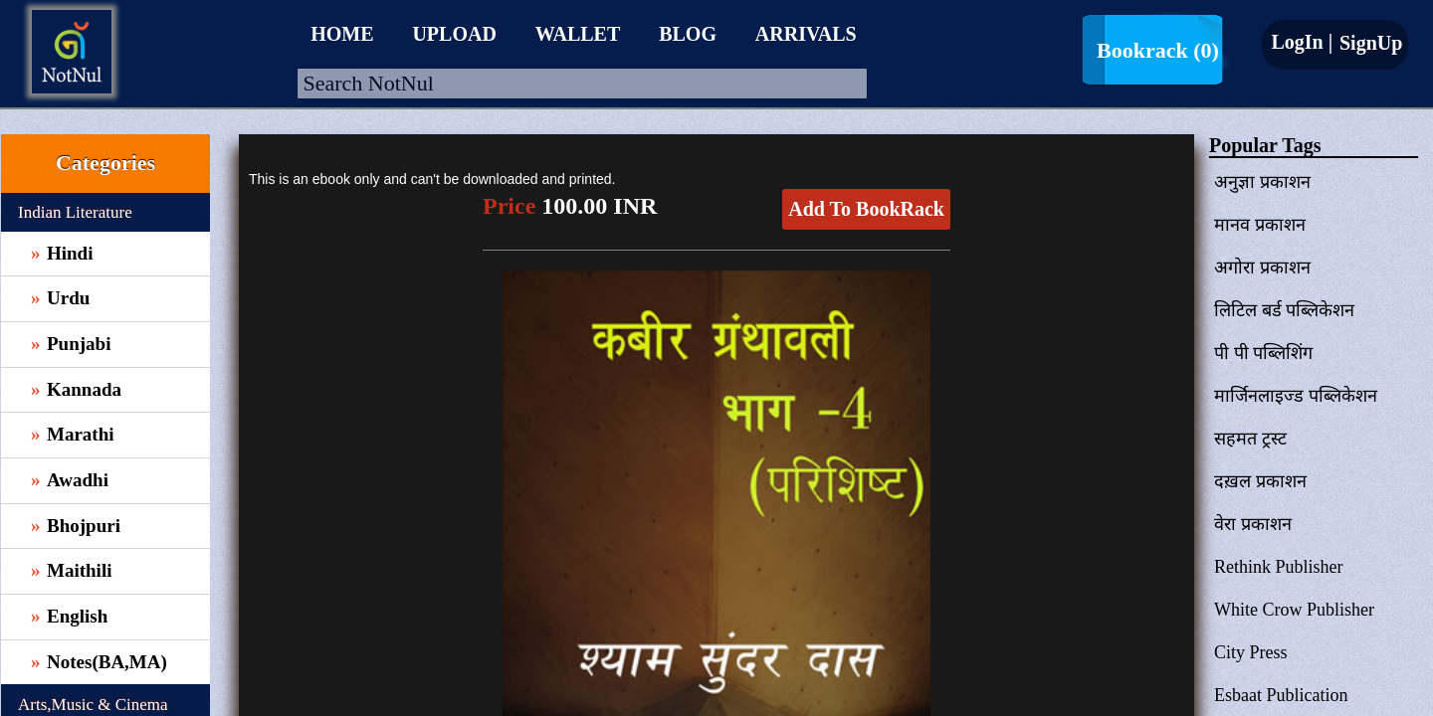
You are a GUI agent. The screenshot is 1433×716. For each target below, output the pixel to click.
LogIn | (1301, 42)
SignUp (1368, 43)
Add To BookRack (866, 209)
